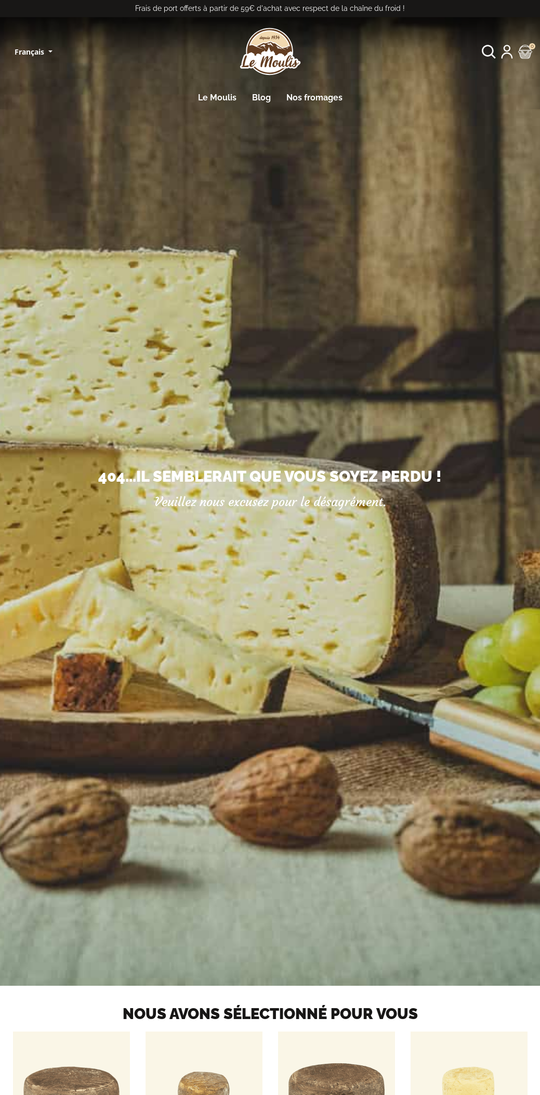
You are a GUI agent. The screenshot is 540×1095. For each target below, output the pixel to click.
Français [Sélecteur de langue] (30, 52)
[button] (489, 52)
